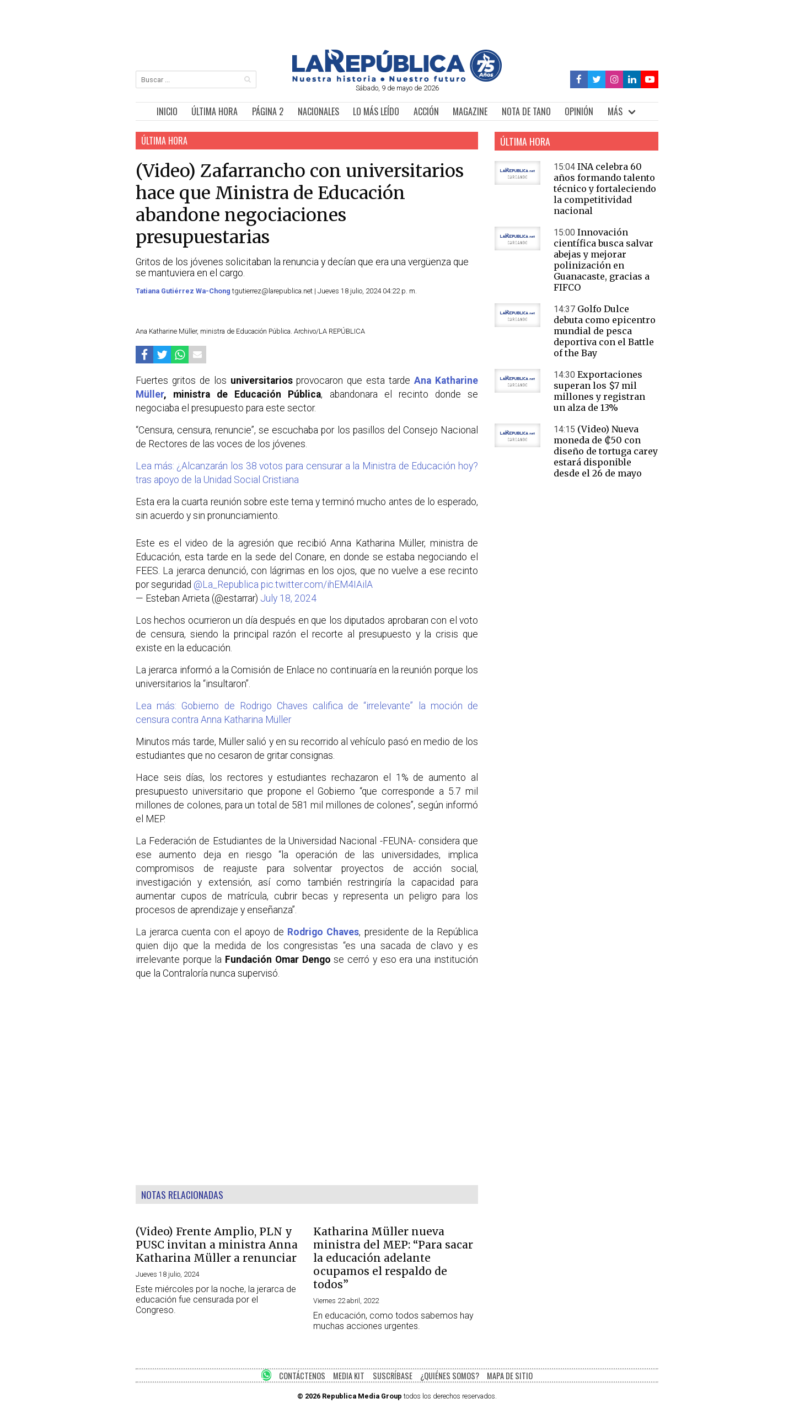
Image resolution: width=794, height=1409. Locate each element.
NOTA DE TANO (526, 111)
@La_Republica (226, 584)
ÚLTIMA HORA (214, 111)
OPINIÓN (579, 111)
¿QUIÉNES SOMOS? (449, 1375)
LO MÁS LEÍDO (376, 111)
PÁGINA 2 (267, 111)
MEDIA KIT (348, 1375)
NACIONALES (318, 111)
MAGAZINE (470, 111)
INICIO (167, 111)
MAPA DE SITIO (510, 1375)
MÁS (615, 111)
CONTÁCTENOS (302, 1375)
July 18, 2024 (288, 598)
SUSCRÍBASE (392, 1375)
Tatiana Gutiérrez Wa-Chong (184, 291)
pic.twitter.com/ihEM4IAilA (317, 584)
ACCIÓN (426, 111)
